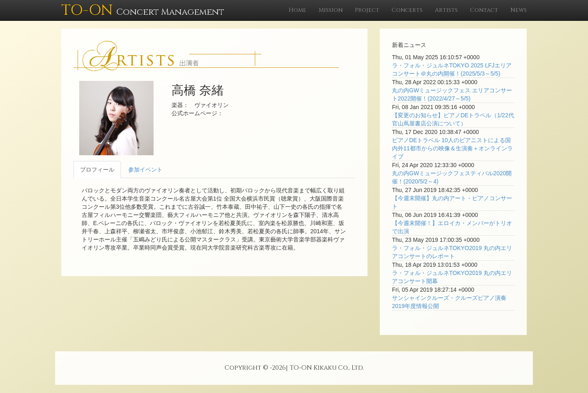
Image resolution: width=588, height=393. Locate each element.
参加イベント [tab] (145, 169)
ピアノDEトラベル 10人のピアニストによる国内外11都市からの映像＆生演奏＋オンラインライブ (452, 148)
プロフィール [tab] (97, 169)
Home (297, 10)
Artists (446, 10)
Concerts (407, 10)
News (518, 10)
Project (367, 10)
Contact (484, 10)
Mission (330, 10)
